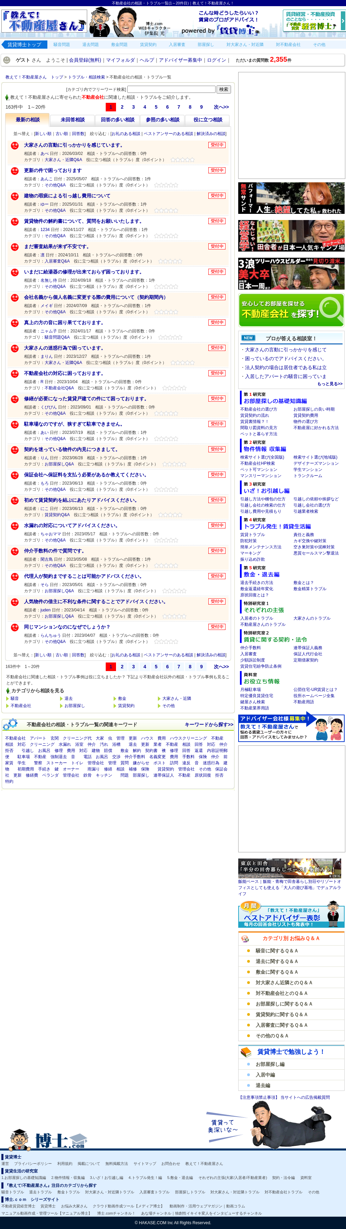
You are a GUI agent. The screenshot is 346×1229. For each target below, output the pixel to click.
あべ (45, 153)
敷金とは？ (303, 582)
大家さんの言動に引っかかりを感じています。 (74, 145)
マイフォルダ (120, 60)
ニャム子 (49, 331)
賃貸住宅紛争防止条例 (260, 666)
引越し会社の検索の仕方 (263, 505)
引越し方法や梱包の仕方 (263, 499)
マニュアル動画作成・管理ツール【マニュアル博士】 (46, 1213)
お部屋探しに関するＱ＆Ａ (284, 1004)
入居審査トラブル (154, 1192)
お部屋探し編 (270, 1064)
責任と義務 (303, 534)
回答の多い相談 (118, 119)
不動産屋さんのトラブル (263, 624)
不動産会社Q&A (59, 388)
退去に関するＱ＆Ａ (277, 961)
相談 (9, 744)
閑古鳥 (47, 559)
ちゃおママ (51, 534)
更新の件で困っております (53, 170)
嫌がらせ (141, 762)
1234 (45, 229)
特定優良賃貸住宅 (256, 695)
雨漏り (94, 769)
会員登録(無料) (85, 60)
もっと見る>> (330, 383)
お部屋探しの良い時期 (314, 409)
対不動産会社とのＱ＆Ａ (282, 993)
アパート (38, 738)
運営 (5, 1163)
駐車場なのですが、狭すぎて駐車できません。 (74, 424)
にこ (45, 508)
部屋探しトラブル (190, 1192)
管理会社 (96, 762)
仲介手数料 (135, 756)
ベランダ (50, 775)
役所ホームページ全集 (314, 695)
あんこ (47, 179)
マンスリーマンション (260, 475)
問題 (124, 775)
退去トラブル (40, 1192)
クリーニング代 (77, 738)
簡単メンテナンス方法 (260, 547)
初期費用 (26, 769)
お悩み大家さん (74, 1206)
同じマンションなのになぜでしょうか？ (67, 627)
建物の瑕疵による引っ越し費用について (67, 195)
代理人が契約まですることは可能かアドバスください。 (84, 576)
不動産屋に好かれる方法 (316, 427)
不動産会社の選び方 (258, 409)
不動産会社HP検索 (257, 463)
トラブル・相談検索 (86, 77)
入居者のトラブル (256, 618)
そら (45, 584)
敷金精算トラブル (309, 588)
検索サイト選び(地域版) (315, 457)
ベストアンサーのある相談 (168, 133)
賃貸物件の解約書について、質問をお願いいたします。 (84, 221)
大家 (100, 738)
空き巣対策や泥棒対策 (314, 547)
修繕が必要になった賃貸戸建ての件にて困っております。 (86, 398)
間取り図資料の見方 (258, 427)
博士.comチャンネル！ (116, 1213)
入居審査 (248, 654)
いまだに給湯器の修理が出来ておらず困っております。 (84, 272)
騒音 (15, 698)
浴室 (79, 744)
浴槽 (116, 744)
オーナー (71, 769)
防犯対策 (248, 540)
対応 (22, 744)
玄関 (54, 738)
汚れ (104, 744)
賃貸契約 (126, 705)
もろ (45, 483)
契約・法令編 (283, 1178)
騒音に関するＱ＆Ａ (277, 950)
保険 (203, 756)
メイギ (47, 305)
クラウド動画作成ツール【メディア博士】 (128, 1206)
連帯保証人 (163, 775)
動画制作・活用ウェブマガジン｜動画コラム (207, 1206)
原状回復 (203, 775)
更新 (133, 738)
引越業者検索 (305, 511)
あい (45, 432)
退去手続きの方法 (256, 582)
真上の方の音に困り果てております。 (65, 322)
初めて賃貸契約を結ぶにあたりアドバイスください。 (81, 500)
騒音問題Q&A (57, 337)
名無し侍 (49, 280)
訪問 (174, 762)
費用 (162, 738)
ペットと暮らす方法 (258, 433)
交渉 (116, 756)
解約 (137, 750)
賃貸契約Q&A (57, 514)
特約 (9, 781)
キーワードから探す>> (209, 724)
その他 (168, 705)
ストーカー (56, 762)
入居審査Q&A (57, 261)
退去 (69, 698)
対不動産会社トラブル (283, 1192)
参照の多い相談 (163, 119)
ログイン (216, 60)
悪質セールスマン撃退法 (316, 553)
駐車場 (24, 756)
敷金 (122, 698)
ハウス (147, 738)
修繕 (108, 769)
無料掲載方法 (116, 1163)
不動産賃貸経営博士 (18, 1206)
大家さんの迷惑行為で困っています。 (65, 348)
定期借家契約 (305, 660)
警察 (38, 762)
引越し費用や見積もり (260, 511)
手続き (44, 769)
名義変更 (157, 756)
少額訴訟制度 (252, 660)
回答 (199, 744)
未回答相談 (73, 119)
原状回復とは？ (254, 595)
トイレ (77, 762)
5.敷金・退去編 (180, 1178)
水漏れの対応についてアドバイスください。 (72, 525)
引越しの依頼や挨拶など (316, 499)
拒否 (9, 750)
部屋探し (141, 775)
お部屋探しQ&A (59, 464)
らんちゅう (51, 635)
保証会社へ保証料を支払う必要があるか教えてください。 (86, 474)
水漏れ (65, 744)
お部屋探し (75, 705)
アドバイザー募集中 (180, 60)
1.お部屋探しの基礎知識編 (23, 1178)
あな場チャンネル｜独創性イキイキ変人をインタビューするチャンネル (201, 1213)
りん (45, 457)
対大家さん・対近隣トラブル (109, 1192)
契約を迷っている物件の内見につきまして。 (72, 449)
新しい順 (43, 133)
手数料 (188, 756)
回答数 (78, 133)
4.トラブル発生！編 (145, 1178)
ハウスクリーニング (188, 738)
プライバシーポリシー (33, 1163)
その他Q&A (55, 185)
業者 (157, 744)
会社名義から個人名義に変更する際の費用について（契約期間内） (96, 297)
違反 (186, 762)
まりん (47, 356)
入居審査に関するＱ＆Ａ (282, 1025)
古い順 (62, 133)
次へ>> (221, 107)
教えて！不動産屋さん (204, 1163)
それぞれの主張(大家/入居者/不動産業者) (232, 1178)
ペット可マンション (258, 469)
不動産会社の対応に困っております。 (65, 373)
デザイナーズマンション (316, 463)
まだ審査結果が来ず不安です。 (57, 246)
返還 (199, 750)
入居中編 (265, 1075)
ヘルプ (147, 60)
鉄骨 (87, 775)
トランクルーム (307, 475)
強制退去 (58, 756)
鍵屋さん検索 (252, 701)
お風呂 (44, 750)
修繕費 (32, 775)
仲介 (92, 744)
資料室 (306, 1178)
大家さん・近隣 (176, 698)
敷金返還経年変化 (256, 588)
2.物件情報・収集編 (68, 1178)
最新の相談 (28, 119)
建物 (96, 750)
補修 (133, 769)
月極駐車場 (250, 689)
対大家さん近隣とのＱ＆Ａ (284, 982)
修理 (59, 750)
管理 (120, 738)
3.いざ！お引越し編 (106, 1178)
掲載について (89, 1163)
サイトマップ (145, 1163)
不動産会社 (21, 705)
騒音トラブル (12, 1192)
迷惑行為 (211, 762)
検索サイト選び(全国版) (262, 457)
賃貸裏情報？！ (254, 421)
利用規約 (64, 1163)
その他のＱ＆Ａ (272, 1035)
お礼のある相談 (126, 133)
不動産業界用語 (254, 708)
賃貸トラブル (252, 534)
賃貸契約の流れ (254, 415)
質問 (124, 762)
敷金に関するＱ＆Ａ (277, 972)
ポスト (159, 762)
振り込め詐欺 (252, 559)
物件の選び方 (305, 421)
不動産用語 (303, 701)
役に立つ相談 (208, 119)
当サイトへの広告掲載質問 (305, 1097)
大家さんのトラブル (312, 618)
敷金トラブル (68, 1192)
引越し (28, 750)
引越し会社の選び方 (312, 505)
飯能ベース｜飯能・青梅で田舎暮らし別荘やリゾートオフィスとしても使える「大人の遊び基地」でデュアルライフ (289, 887)
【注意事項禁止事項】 (259, 1097)
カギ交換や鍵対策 (309, 540)
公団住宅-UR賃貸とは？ (315, 689)
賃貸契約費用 (305, 415)
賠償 (108, 750)
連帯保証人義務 (307, 647)
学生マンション (307, 469)
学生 (22, 762)
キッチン (104, 775)
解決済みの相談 (211, 133)
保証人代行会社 (307, 654)
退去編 (263, 1085)
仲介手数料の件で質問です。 (55, 550)
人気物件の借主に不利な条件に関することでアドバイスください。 (96, 601)
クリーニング (42, 744)
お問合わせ (170, 1163)
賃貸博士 (48, 1206)
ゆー (45, 204)
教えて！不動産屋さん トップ (34, 77)
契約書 (151, 750)
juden (45, 610)
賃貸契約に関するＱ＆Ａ (282, 1014)
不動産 (217, 738)
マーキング (250, 553)
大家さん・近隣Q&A (63, 159)
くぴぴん (49, 407)
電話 (87, 756)
